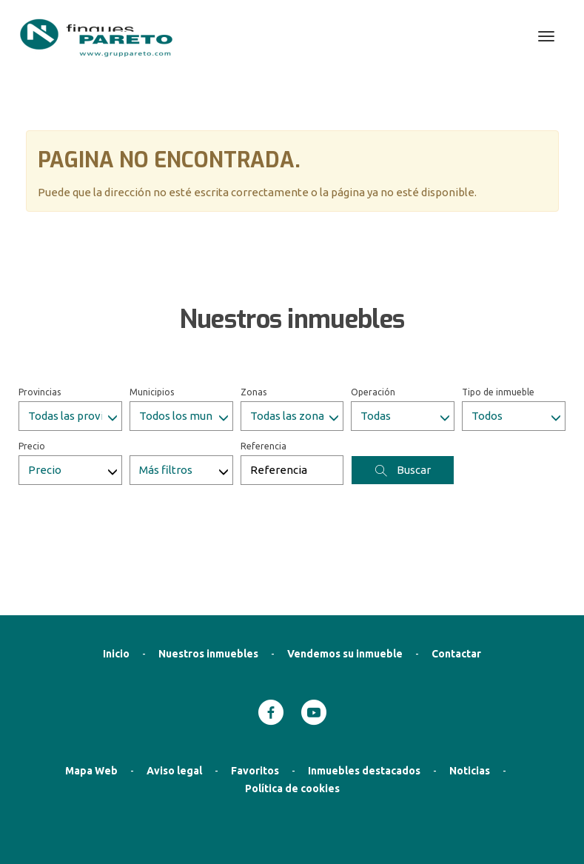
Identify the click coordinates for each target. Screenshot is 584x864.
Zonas (253, 317)
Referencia (263, 371)
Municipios (152, 317)
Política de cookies (292, 714)
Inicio (116, 579)
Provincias (40, 317)
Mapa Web (91, 696)
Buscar (403, 395)
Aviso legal (174, 696)
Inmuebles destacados (364, 696)
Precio (32, 371)
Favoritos (255, 696)
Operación (373, 317)
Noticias (469, 696)
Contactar (456, 579)
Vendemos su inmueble (345, 579)
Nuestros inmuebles (208, 579)
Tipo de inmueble (498, 317)
